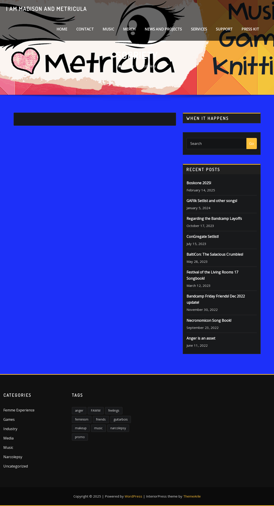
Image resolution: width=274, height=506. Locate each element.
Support (224, 29)
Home (62, 29)
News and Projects (163, 29)
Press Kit (250, 29)
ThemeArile (192, 496)
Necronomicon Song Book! (209, 320)
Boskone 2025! (199, 182)
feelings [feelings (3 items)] (113, 410)
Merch (129, 29)
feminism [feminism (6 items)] (81, 419)
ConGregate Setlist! (203, 236)
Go (251, 143)
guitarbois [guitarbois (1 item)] (121, 419)
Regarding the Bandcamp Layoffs (214, 218)
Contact (85, 29)
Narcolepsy (12, 456)
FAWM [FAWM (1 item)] (95, 410)
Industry (10, 428)
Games (9, 419)
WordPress (133, 496)
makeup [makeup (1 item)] (81, 428)
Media (8, 438)
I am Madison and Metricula (46, 8)
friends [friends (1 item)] (101, 419)
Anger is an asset (201, 338)
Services (199, 29)
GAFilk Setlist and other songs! (212, 200)
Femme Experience (19, 410)
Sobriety (149, 66)
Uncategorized (15, 466)
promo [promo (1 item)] (80, 437)
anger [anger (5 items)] (79, 410)
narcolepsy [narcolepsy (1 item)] (118, 428)
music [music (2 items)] (98, 428)
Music (108, 29)
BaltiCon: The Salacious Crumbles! (215, 254)
